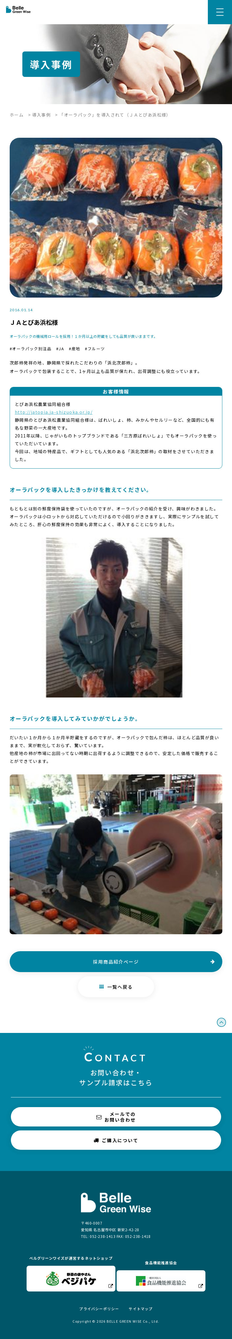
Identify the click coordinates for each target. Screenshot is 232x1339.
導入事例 (41, 115)
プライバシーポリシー (99, 1308)
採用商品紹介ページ (116, 961)
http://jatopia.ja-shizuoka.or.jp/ (53, 412)
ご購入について (116, 1140)
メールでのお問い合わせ (116, 1117)
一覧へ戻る (116, 987)
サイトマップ (141, 1308)
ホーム (17, 115)
